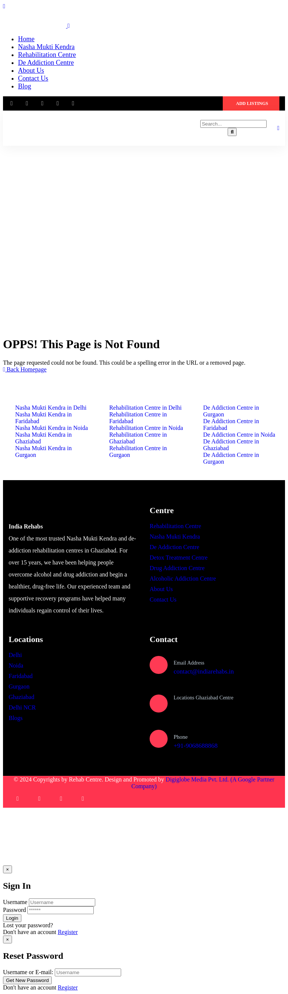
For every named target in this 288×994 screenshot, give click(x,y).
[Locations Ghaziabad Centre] (159, 704)
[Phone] (159, 739)
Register (68, 932)
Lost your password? (28, 925)
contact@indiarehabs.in (204, 671)
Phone (181, 737)
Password (14, 910)
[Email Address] (159, 665)
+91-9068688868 (196, 745)
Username (15, 902)
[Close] (7, 869)
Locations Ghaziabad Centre (203, 698)
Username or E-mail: (28, 972)
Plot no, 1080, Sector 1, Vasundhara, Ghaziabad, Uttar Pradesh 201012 (220, 710)
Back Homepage (24, 369)
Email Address (189, 663)
